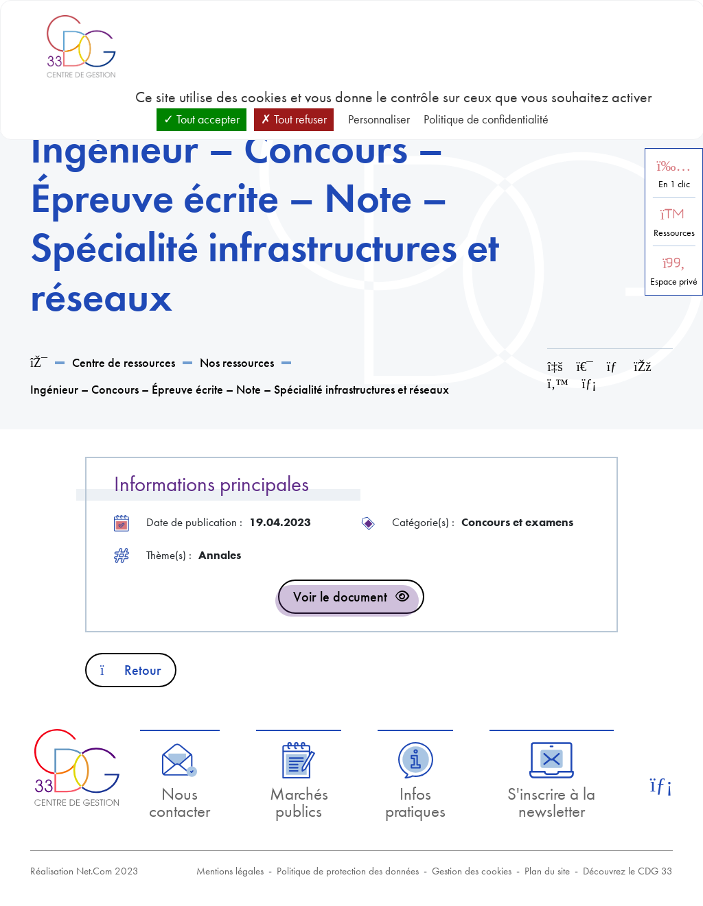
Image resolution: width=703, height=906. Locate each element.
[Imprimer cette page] (585, 366)
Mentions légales (230, 871)
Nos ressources (237, 362)
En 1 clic (674, 184)
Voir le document (340, 597)
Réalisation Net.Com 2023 (84, 871)
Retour (130, 670)
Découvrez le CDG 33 (628, 871)
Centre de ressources (123, 362)
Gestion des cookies (471, 871)
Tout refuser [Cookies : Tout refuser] (294, 119)
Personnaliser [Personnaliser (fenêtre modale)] (379, 119)
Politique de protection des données (348, 871)
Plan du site (547, 871)
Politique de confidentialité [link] (486, 119)
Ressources (674, 233)
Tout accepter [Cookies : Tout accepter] (201, 119)
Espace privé (674, 281)
